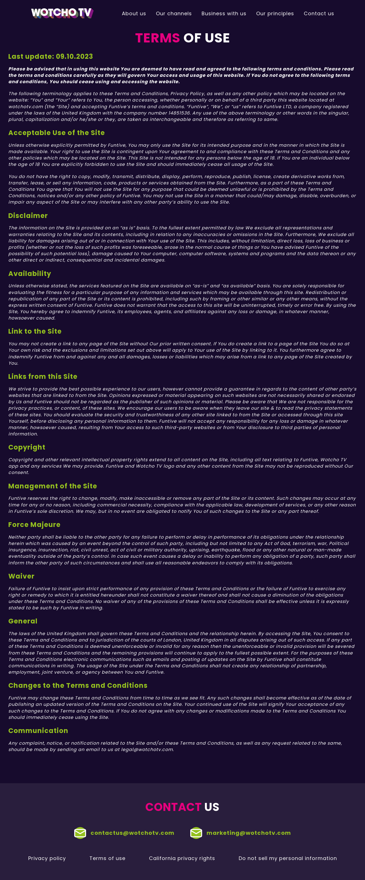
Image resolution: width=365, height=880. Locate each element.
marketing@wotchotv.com (240, 833)
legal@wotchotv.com (147, 749)
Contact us (319, 13)
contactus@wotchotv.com (124, 833)
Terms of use (107, 858)
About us (134, 13)
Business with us (224, 13)
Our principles (275, 13)
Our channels (174, 13)
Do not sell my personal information (288, 858)
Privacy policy (47, 858)
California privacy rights (182, 858)
